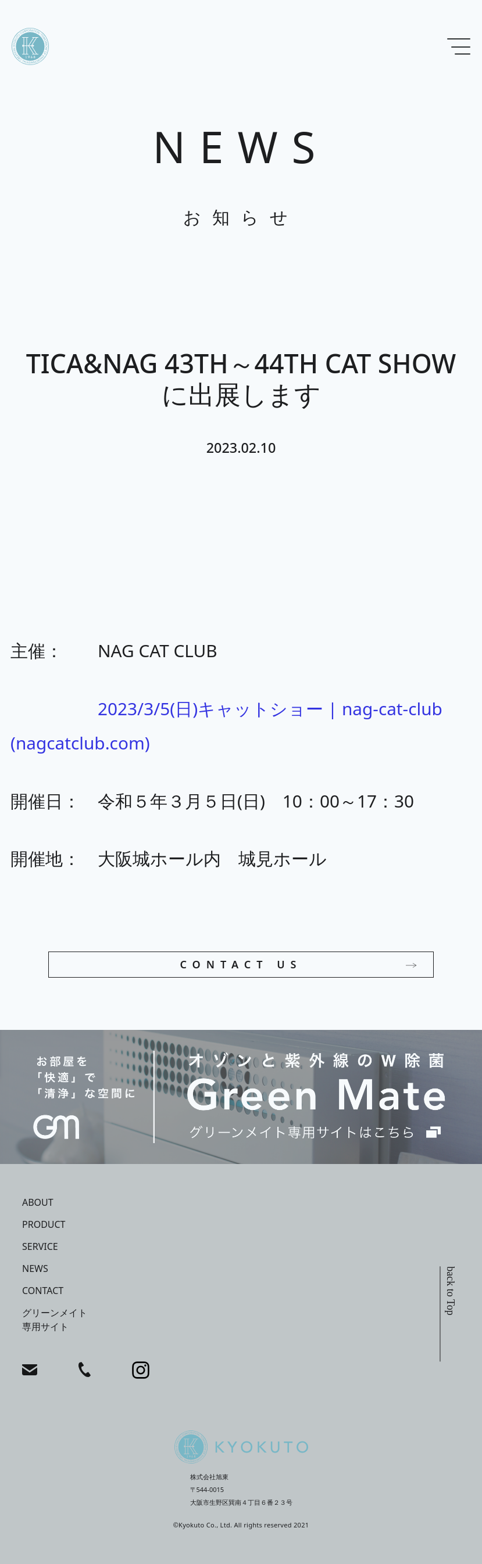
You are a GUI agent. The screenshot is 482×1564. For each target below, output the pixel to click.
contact (42, 1290)
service (40, 1246)
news (35, 1268)
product (44, 1224)
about (37, 1202)
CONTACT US (241, 964)
